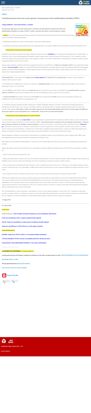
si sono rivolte (26, 119)
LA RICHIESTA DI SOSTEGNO (11, 251)
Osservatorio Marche (24, 263)
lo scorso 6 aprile (13, 67)
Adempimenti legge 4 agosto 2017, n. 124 (12, 346)
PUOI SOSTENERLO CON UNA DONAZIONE (74, 255)
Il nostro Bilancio (5, 351)
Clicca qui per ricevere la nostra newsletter (14, 267)
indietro (4, 14)
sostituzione (51, 54)
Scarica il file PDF (10, 275)
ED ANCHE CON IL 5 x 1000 (10, 259)
